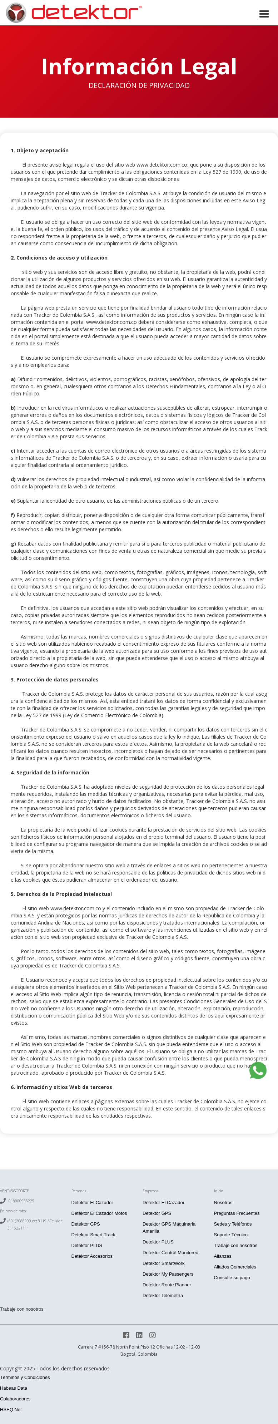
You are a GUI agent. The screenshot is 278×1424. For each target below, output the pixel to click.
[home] (73, 12)
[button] (264, 13)
